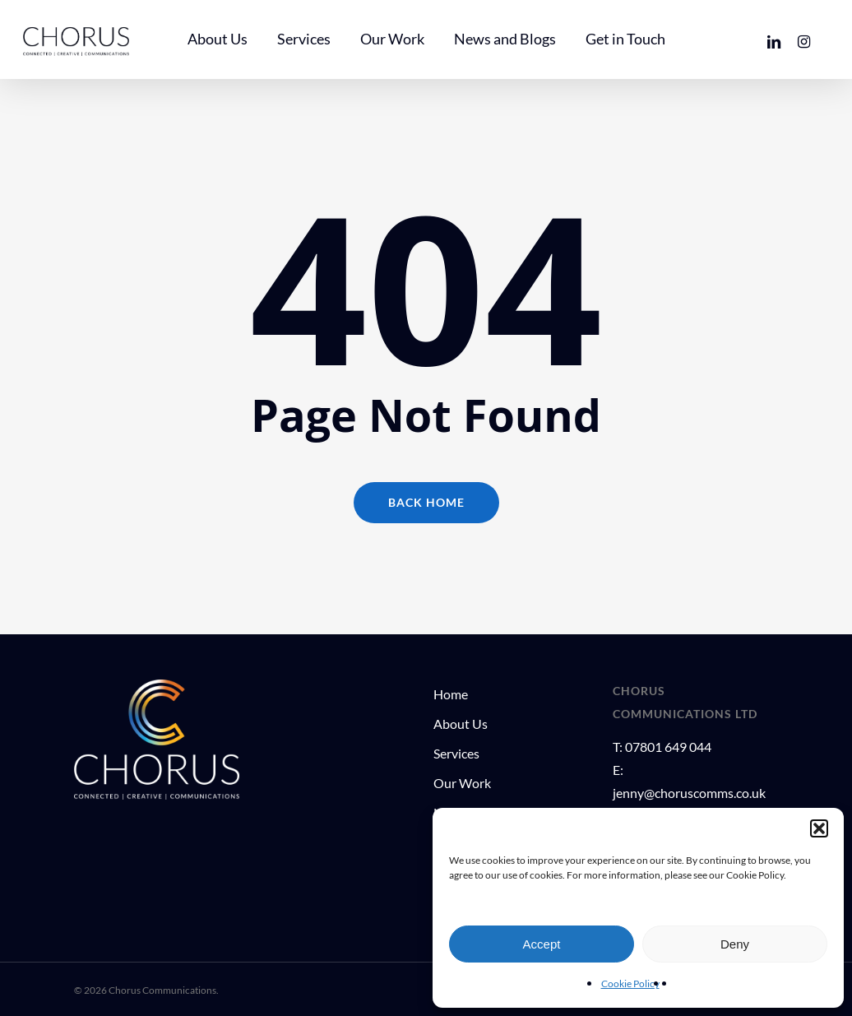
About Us (460, 723)
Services (456, 753)
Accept (542, 944)
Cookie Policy (630, 983)
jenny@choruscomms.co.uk (689, 792)
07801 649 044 (668, 746)
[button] (819, 828)
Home (450, 694)
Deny (734, 944)
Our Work (462, 783)
